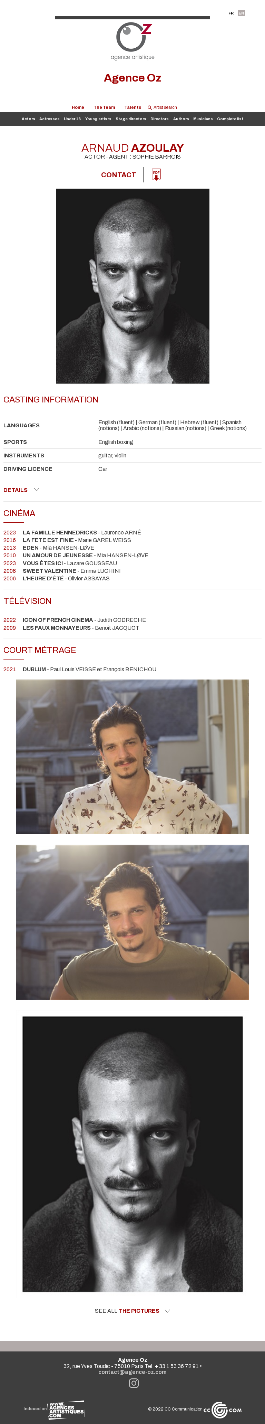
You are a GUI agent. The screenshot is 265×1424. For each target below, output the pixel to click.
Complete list (230, 119)
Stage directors (131, 119)
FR (231, 13)
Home (78, 107)
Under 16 (72, 119)
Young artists (98, 119)
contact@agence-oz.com (132, 1372)
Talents (132, 107)
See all (132, 1311)
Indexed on (54, 1408)
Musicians (203, 119)
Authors (181, 119)
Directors (159, 119)
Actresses (49, 119)
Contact (118, 175)
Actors (28, 119)
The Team (104, 107)
